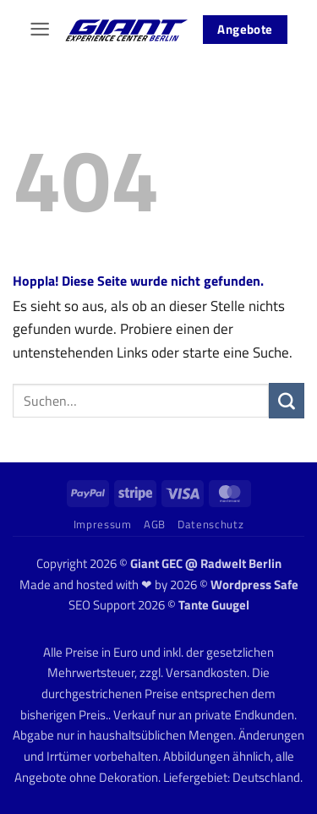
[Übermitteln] (286, 400)
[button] (40, 29)
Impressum (103, 524)
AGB (155, 524)
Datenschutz (210, 524)
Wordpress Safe (254, 584)
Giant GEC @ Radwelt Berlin (205, 563)
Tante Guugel (213, 605)
